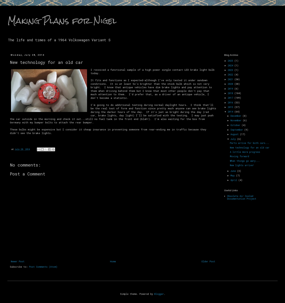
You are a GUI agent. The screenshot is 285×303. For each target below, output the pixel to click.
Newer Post (18, 261)
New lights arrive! (242, 165)
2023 (231, 69)
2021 (231, 79)
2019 (231, 88)
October (236, 125)
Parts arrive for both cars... (249, 142)
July (233, 138)
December (236, 115)
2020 (231, 83)
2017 (231, 97)
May (233, 175)
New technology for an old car (249, 147)
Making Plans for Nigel (62, 21)
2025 (231, 60)
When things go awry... (245, 160)
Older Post (208, 261)
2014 (231, 111)
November (236, 120)
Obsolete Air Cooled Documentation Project (241, 197)
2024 (231, 65)
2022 (231, 74)
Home (113, 261)
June (233, 170)
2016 (231, 102)
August (235, 134)
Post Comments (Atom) (43, 266)
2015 (231, 107)
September (237, 129)
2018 (231, 93)
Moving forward (239, 156)
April (234, 180)
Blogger (159, 293)
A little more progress (245, 151)
